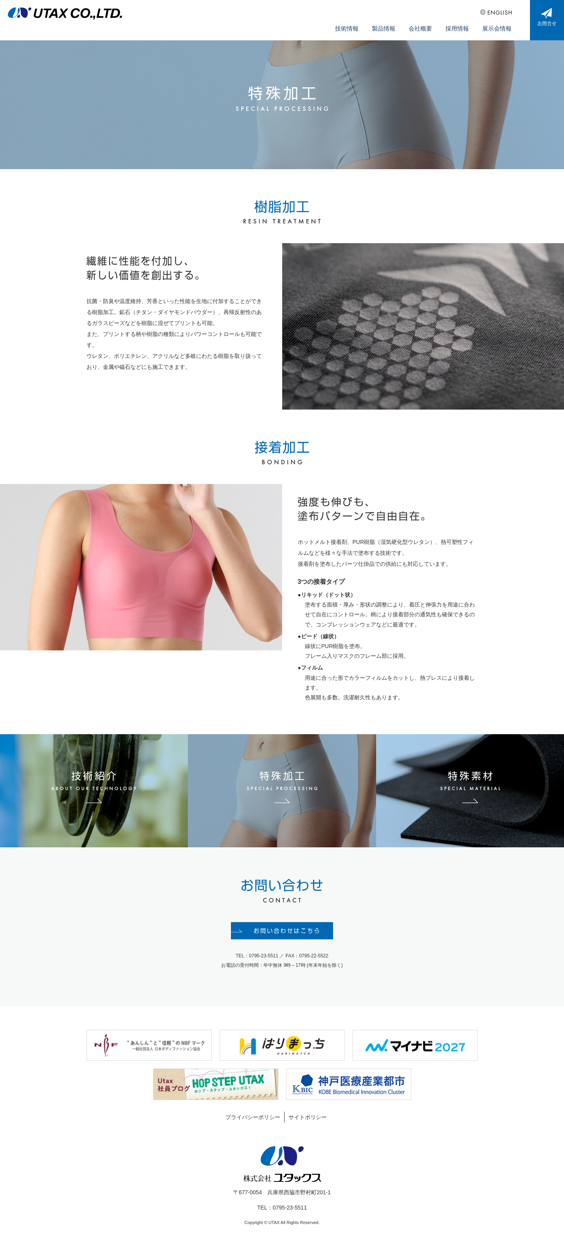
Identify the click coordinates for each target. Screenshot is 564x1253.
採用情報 (462, 24)
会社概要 (429, 24)
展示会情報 (498, 24)
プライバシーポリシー (252, 1123)
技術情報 (361, 24)
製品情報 (395, 24)
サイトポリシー (307, 1123)
